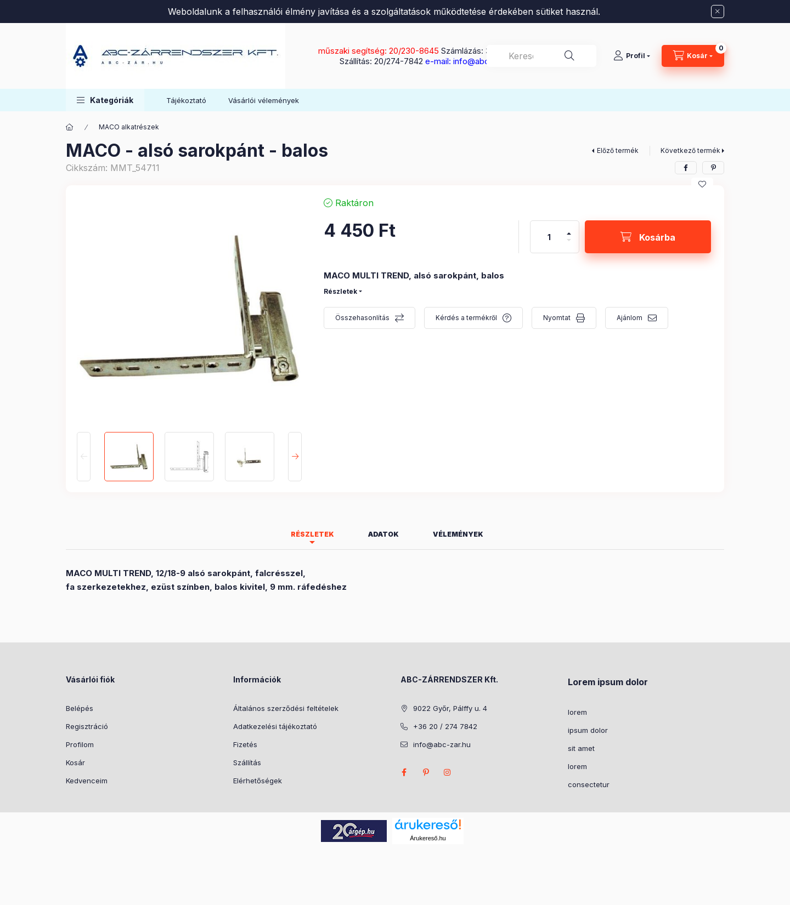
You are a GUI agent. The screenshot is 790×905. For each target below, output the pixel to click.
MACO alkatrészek (129, 127)
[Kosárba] (648, 236)
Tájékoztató (186, 100)
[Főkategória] (70, 127)
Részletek (340, 291)
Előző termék (618, 150)
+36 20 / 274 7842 (445, 726)
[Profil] (632, 56)
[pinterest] (713, 167)
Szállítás (247, 762)
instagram (448, 772)
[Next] (295, 456)
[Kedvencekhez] (702, 184)
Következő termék (690, 150)
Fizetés (245, 744)
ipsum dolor (588, 730)
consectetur (589, 784)
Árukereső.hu (427, 838)
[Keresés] (569, 55)
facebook (404, 772)
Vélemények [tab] (458, 534)
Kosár (75, 762)
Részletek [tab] (312, 534)
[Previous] (84, 456)
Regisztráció (87, 726)
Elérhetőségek (257, 780)
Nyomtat (557, 318)
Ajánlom (629, 318)
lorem (577, 712)
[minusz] (569, 245)
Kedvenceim (87, 780)
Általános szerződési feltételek (285, 708)
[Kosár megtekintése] (693, 56)
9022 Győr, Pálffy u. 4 (450, 708)
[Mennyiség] (549, 237)
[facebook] (686, 167)
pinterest (426, 772)
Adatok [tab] (383, 534)
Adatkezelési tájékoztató (275, 726)
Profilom (80, 744)
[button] (105, 100)
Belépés (79, 708)
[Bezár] (717, 11)
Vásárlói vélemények (263, 100)
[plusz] (569, 229)
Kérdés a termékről (466, 318)
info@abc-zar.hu (442, 744)
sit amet (581, 748)
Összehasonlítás (362, 318)
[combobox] (541, 56)
